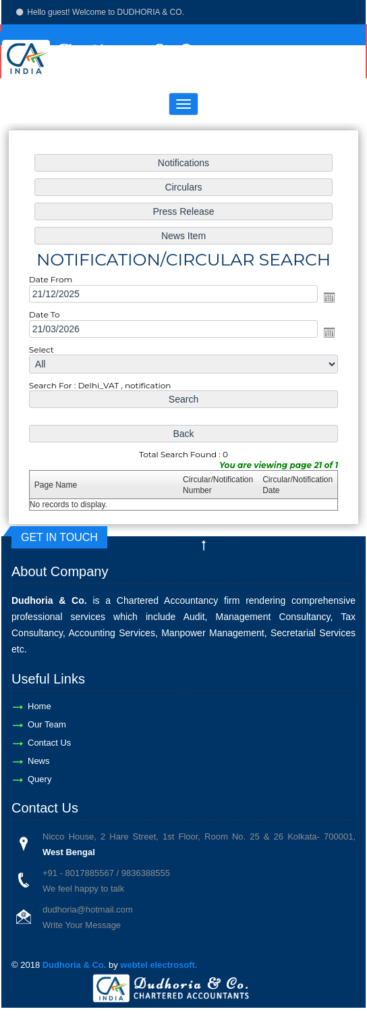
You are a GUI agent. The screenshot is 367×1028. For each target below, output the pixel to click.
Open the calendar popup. (320, 299)
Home (39, 706)
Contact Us (49, 743)
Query (39, 779)
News (39, 761)
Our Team (47, 724)
